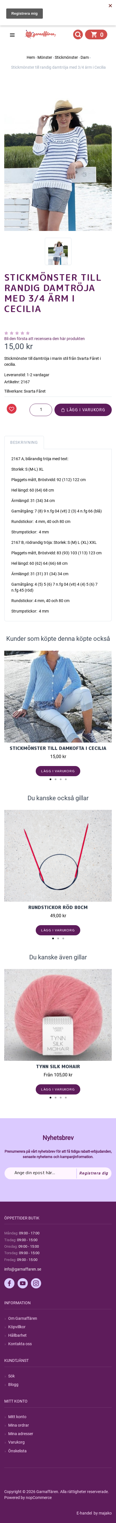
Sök (11, 1376)
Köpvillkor (17, 1327)
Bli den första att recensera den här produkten (44, 338)
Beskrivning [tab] (24, 442)
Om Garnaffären (22, 1318)
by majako (102, 1513)
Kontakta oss (20, 1344)
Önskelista (17, 1451)
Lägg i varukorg (83, 409)
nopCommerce (39, 1497)
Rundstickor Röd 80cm (58, 907)
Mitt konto (17, 1416)
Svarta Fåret (35, 391)
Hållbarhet (17, 1335)
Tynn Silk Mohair (58, 1066)
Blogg (13, 1384)
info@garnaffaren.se (22, 1269)
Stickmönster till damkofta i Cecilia (58, 748)
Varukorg (16, 1442)
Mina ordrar (18, 1425)
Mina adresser (20, 1433)
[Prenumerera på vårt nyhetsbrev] (58, 1173)
